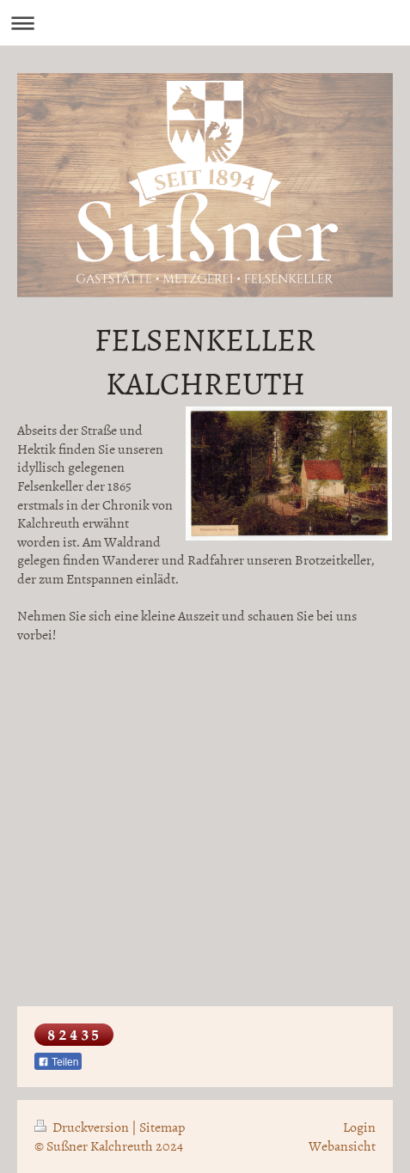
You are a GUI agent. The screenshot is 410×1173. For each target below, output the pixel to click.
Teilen (58, 1062)
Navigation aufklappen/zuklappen (205, 22)
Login (359, 1126)
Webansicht (342, 1145)
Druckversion (83, 1126)
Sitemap (162, 1126)
